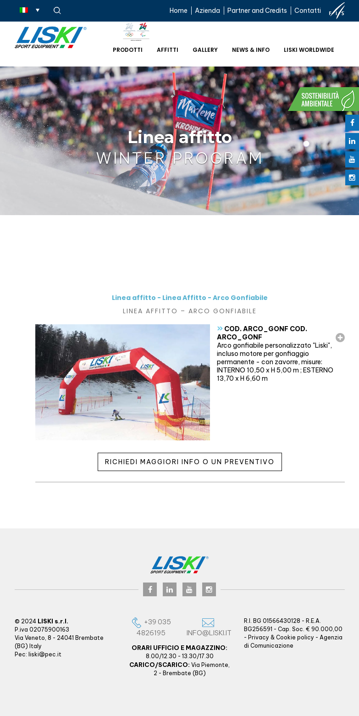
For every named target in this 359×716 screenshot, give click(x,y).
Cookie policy (295, 637)
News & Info (251, 50)
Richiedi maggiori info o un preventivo (190, 462)
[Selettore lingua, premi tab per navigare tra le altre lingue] (29, 10)
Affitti (167, 50)
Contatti (307, 10)
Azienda (207, 10)
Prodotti (128, 50)
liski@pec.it (44, 654)
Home (179, 10)
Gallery (205, 50)
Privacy (258, 637)
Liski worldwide (309, 50)
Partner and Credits (257, 10)
